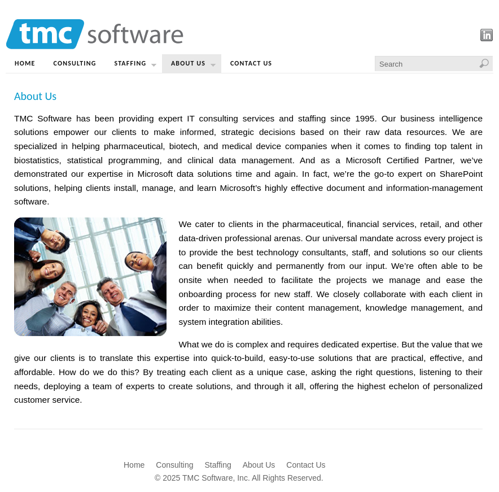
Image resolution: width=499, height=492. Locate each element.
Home (25, 63)
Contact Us (251, 63)
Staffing (136, 66)
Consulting (75, 63)
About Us (193, 66)
